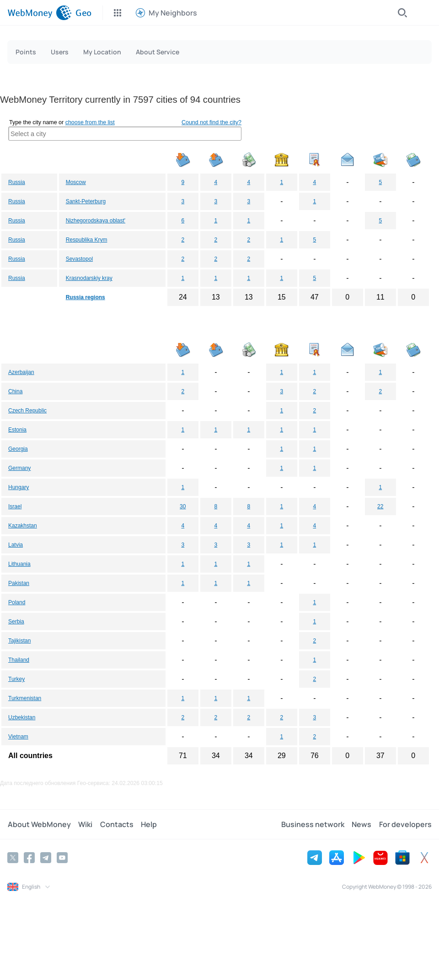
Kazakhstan (22, 525)
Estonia (17, 430)
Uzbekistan (21, 717)
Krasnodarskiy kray (89, 278)
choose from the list (90, 122)
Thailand (18, 660)
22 (380, 506)
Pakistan (18, 583)
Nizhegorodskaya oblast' (95, 220)
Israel (14, 506)
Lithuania (19, 564)
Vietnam (18, 736)
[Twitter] (12, 857)
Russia (16, 182)
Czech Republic (27, 410)
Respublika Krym (86, 240)
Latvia (15, 545)
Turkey (16, 679)
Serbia (16, 621)
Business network (313, 824)
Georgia (18, 449)
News (362, 824)
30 (183, 506)
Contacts (116, 824)
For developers (405, 824)
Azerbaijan (21, 372)
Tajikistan (19, 641)
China (15, 391)
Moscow (76, 182)
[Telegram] (45, 857)
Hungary (18, 487)
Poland (16, 602)
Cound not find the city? (211, 122)
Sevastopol (79, 259)
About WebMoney (38, 824)
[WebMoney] (39, 13)
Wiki (85, 824)
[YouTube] (62, 857)
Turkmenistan (24, 698)
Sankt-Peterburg (86, 201)
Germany (19, 468)
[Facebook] (29, 857)
